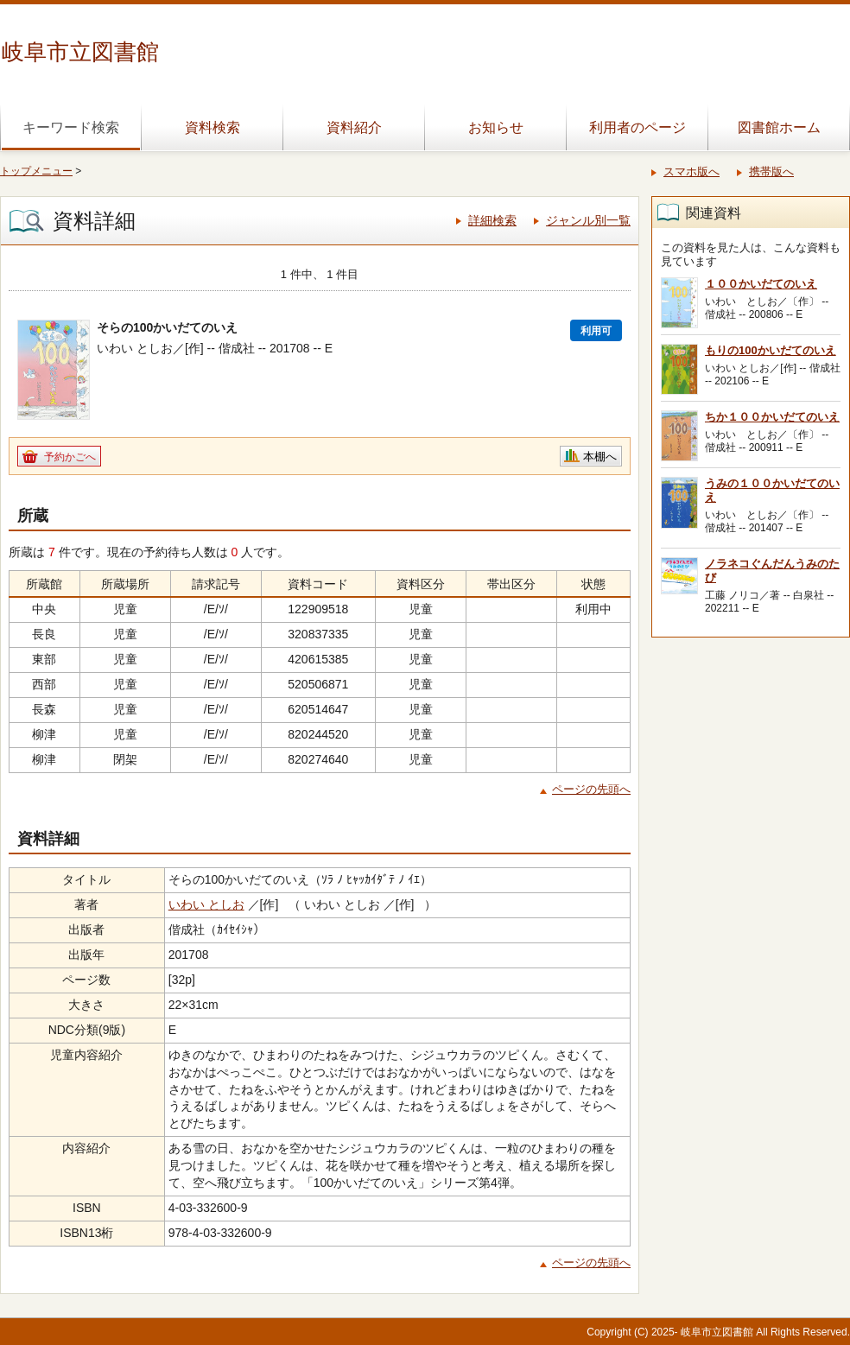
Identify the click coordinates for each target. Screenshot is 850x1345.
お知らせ (495, 127)
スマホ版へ (691, 171)
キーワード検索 (70, 127)
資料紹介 (354, 127)
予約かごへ (70, 457)
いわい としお (206, 904)
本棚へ (600, 456)
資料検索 (212, 127)
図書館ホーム (779, 127)
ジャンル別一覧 (588, 220)
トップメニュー (36, 171)
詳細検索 (492, 220)
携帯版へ (771, 171)
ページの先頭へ (591, 789)
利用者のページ (637, 127)
